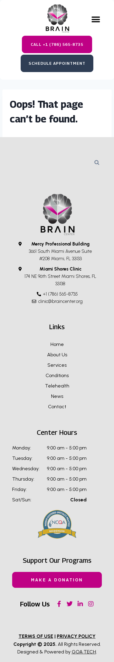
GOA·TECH (84, 652)
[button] (96, 20)
